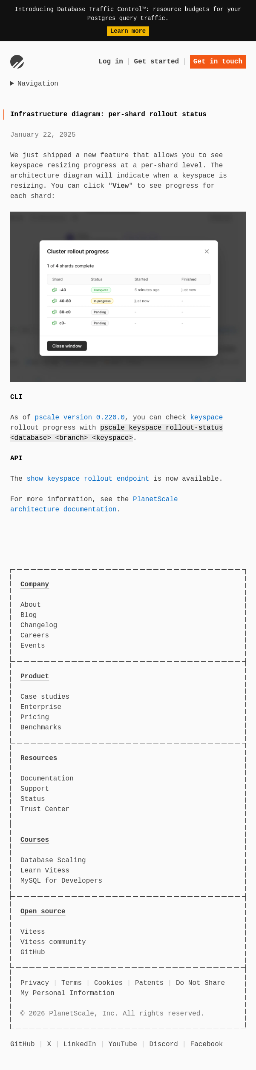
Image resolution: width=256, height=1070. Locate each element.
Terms (71, 983)
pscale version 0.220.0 (80, 418)
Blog (28, 615)
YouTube (123, 1044)
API (16, 458)
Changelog (38, 625)
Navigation (37, 84)
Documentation (47, 779)
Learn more (128, 31)
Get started (156, 62)
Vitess (32, 932)
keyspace (206, 418)
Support (34, 789)
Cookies (108, 983)
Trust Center (44, 809)
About (30, 605)
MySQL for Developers (61, 881)
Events (32, 646)
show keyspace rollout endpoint (87, 479)
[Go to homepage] (17, 62)
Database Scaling (53, 860)
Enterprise (40, 707)
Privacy (34, 983)
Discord (164, 1044)
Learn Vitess (44, 871)
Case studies (44, 697)
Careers (34, 636)
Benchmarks (40, 728)
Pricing (34, 717)
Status (32, 799)
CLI (16, 397)
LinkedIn (79, 1044)
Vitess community (53, 942)
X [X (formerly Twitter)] (49, 1044)
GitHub (32, 952)
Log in (110, 62)
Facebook (206, 1044)
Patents (149, 983)
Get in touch (217, 62)
